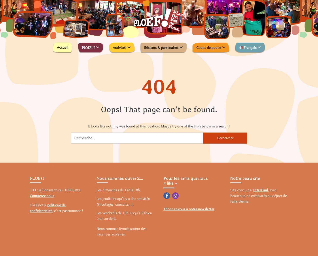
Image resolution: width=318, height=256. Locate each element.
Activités (119, 47)
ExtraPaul (260, 190)
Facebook (166, 195)
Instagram (175, 195)
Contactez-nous (42, 195)
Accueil (62, 47)
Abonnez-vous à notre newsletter (188, 209)
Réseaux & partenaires (161, 47)
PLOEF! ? (88, 47)
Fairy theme (239, 201)
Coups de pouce (208, 47)
